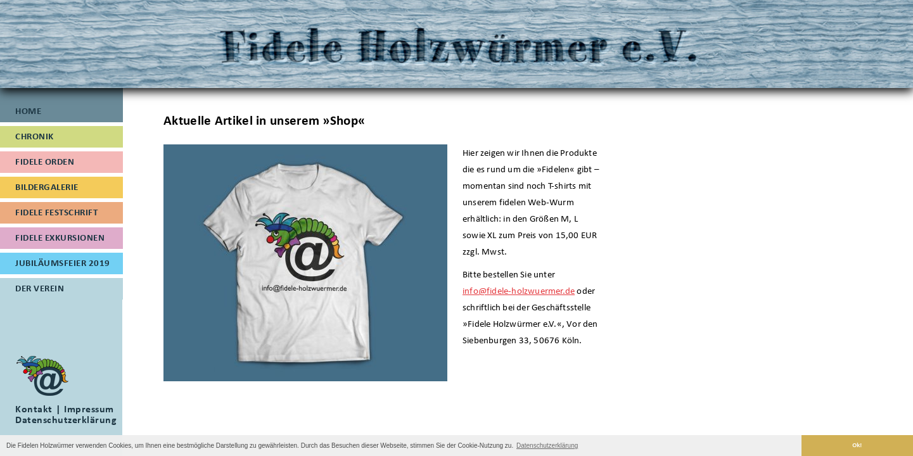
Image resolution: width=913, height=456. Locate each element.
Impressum (89, 408)
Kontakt (34, 408)
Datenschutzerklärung (66, 419)
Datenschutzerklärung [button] (547, 445)
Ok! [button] (857, 445)
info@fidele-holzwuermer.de (519, 291)
